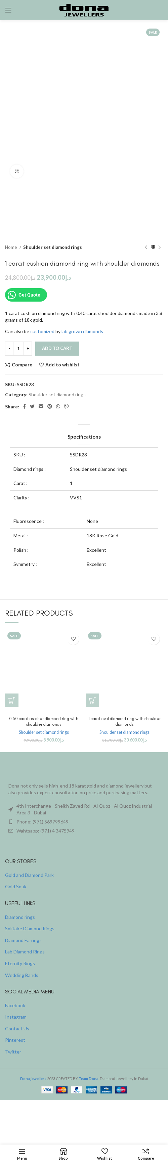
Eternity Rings (20, 963)
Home (11, 247)
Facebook (15, 1005)
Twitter (13, 1052)
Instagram (16, 1017)
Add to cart (57, 348)
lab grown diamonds (82, 331)
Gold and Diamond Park (29, 875)
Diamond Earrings (23, 940)
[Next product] (159, 247)
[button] (11, 700)
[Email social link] (41, 406)
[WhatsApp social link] (58, 406)
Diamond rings (20, 917)
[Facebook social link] (24, 406)
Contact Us (17, 1028)
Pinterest (15, 1040)
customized (42, 331)
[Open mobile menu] (8, 10)
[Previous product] (146, 247)
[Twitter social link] (32, 406)
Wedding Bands (21, 975)
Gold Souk (16, 886)
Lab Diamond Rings (25, 951)
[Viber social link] (66, 406)
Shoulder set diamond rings (52, 247)
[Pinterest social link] (49, 406)
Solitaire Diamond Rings (29, 928)
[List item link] (84, 821)
